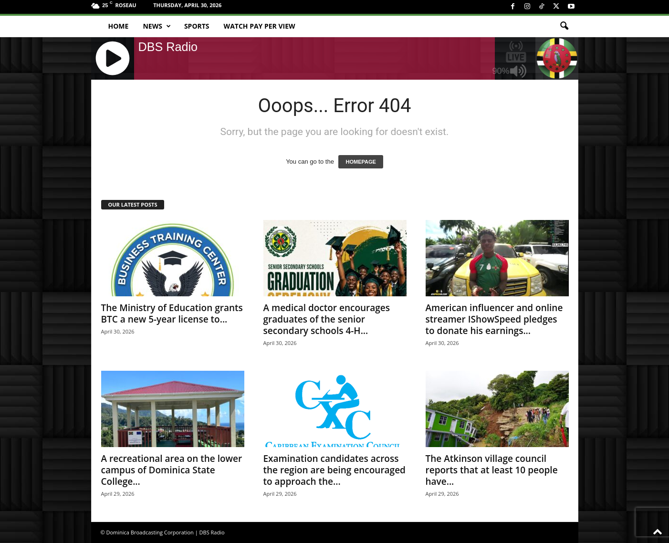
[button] (564, 26)
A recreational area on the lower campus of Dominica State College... (171, 470)
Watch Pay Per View (259, 26)
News (156, 26)
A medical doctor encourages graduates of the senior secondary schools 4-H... (326, 319)
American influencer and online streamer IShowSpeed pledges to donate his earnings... (494, 319)
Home (118, 26)
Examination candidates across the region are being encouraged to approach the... (334, 470)
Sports (196, 26)
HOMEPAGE (360, 162)
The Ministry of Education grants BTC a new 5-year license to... (172, 313)
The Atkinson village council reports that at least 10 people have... (492, 470)
